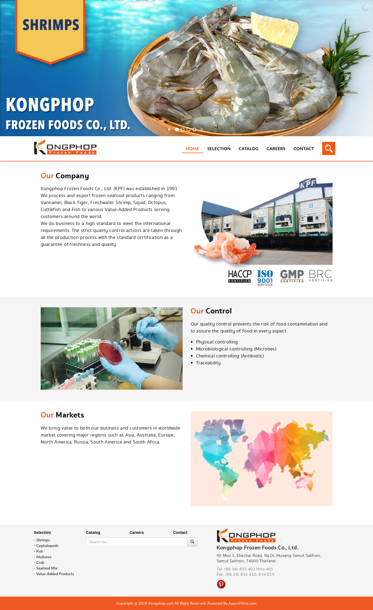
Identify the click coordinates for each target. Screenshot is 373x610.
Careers (275, 148)
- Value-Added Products (54, 573)
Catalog (248, 148)
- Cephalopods (46, 545)
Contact (303, 148)
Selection (219, 148)
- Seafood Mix (46, 568)
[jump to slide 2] (182, 129)
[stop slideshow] (201, 128)
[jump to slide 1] (177, 129)
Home (192, 148)
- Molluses (42, 556)
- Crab (39, 562)
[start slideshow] (169, 128)
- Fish (38, 551)
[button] (51, 358)
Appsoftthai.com (243, 603)
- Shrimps (42, 540)
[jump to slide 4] (194, 129)
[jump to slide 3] (188, 129)
